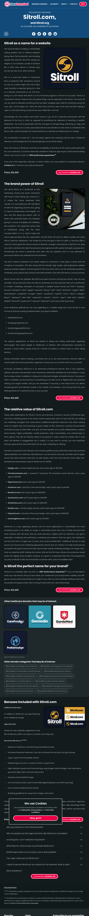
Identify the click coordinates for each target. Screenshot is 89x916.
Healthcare (9, 895)
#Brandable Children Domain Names (22, 646)
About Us (29, 895)
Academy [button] (54, 4)
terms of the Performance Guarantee (25, 874)
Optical (7, 907)
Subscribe (78, 900)
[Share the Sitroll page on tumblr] (44, 34)
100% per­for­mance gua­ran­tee (42, 155)
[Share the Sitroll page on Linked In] (50, 34)
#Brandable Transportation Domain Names (24, 641)
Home (28, 891)
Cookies (28, 912)
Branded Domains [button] (39, 4)
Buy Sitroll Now (64, 172)
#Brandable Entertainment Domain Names (60, 646)
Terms (28, 903)
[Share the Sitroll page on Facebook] (33, 34)
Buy (83, 4)
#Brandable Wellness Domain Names (56, 662)
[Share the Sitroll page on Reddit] (55, 34)
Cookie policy (25, 810)
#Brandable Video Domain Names (21, 662)
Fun (6, 903)
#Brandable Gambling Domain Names (22, 636)
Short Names (10, 891)
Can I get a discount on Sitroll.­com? (22, 829)
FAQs (27, 899)
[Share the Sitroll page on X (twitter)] (39, 34)
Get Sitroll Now (64, 791)
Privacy (28, 907)
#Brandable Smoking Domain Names (61, 657)
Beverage (8, 899)
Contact (74, 4)
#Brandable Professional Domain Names (23, 657)
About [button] (64, 4)
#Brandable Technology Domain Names (60, 636)
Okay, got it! (35, 818)
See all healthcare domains (14, 627)
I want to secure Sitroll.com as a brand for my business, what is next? (38, 835)
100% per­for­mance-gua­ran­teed (47, 780)
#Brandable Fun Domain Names (20, 652)
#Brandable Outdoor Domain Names (54, 652)
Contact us (9, 165)
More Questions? (14, 842)
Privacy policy (36, 810)
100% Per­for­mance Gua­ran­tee (52, 572)
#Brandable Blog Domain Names (62, 641)
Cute (6, 912)
